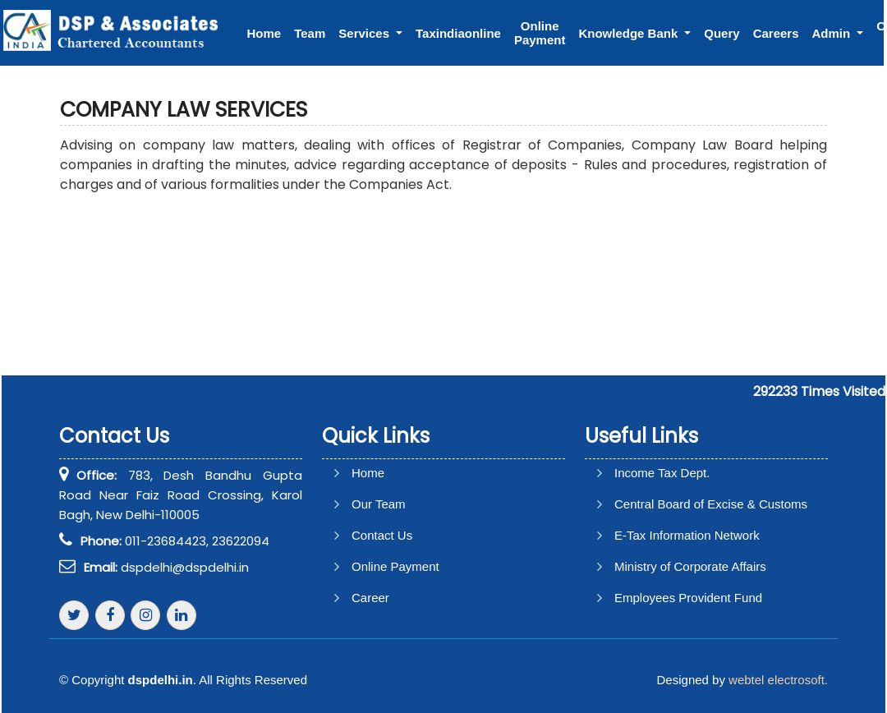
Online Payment (540, 33)
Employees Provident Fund (688, 597)
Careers (776, 33)
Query (721, 33)
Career (370, 597)
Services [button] (365, 33)
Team (309, 33)
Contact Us (382, 535)
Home (264, 33)
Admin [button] (833, 33)
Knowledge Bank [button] (629, 33)
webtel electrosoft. (778, 680)
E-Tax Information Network (687, 535)
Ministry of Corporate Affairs (690, 566)
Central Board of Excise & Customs (710, 504)
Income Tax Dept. (662, 473)
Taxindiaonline (458, 33)
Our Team (379, 504)
